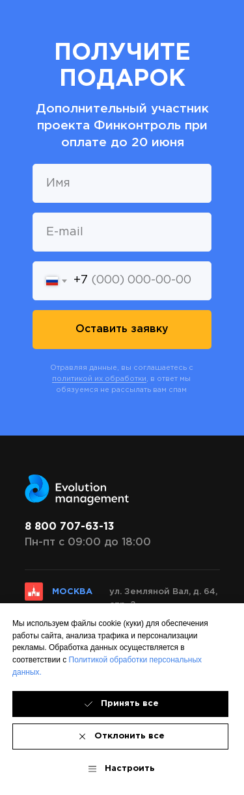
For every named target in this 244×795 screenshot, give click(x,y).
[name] (122, 183)
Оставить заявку (122, 329)
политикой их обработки (99, 379)
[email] (122, 232)
